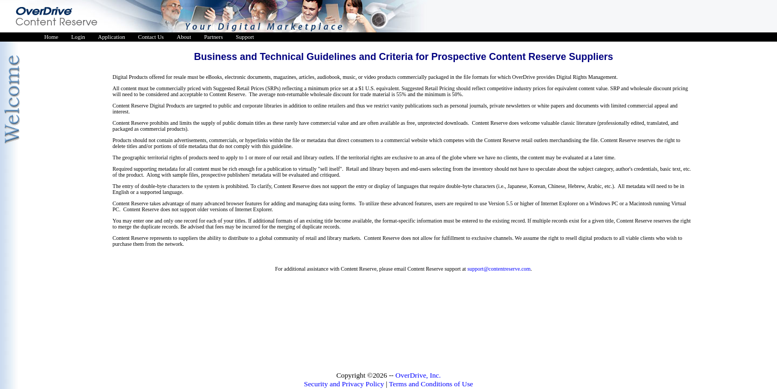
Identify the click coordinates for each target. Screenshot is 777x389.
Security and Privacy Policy (344, 384)
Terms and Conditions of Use (431, 384)
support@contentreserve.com (498, 269)
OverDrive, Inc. (418, 375)
